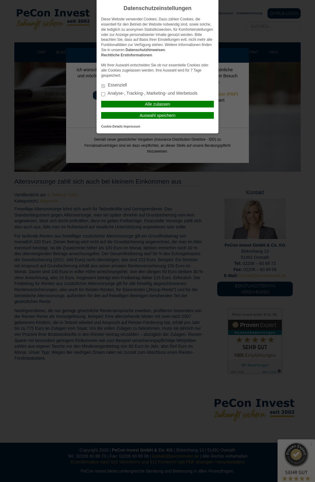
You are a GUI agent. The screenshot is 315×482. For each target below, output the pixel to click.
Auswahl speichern (157, 115)
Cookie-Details (112, 126)
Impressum (132, 126)
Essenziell (114, 85)
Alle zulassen (157, 104)
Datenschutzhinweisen (145, 50)
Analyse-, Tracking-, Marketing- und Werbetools (149, 93)
